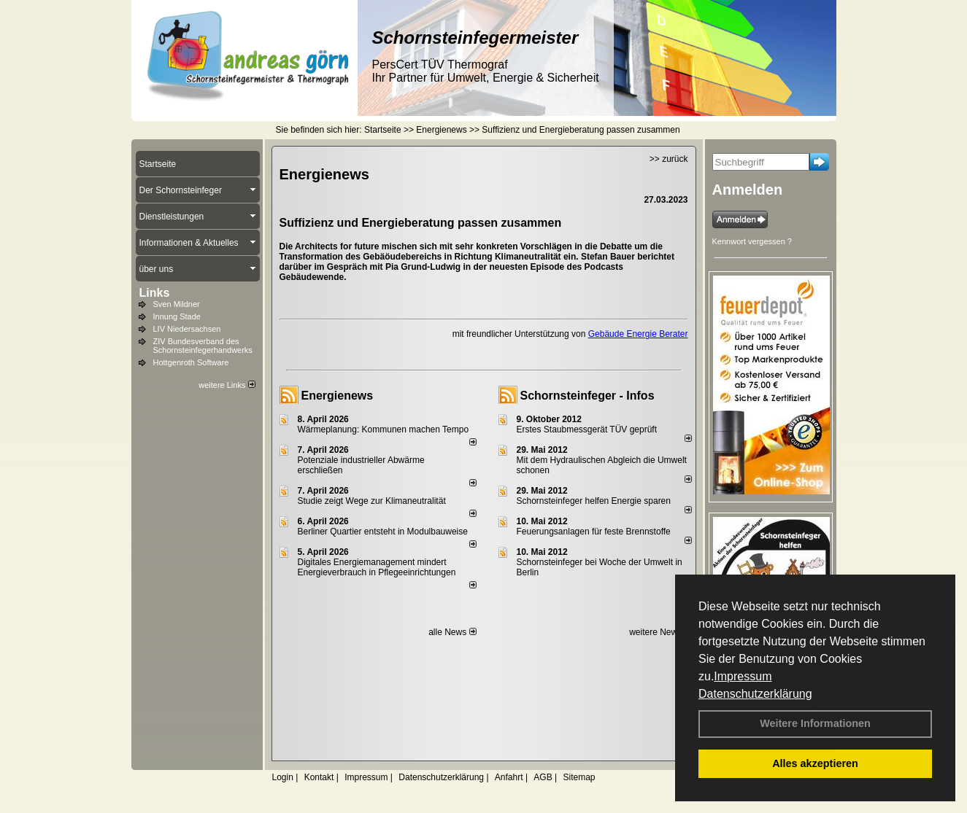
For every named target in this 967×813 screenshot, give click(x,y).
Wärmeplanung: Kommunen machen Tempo (383, 429)
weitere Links (227, 385)
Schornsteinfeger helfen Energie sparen (594, 501)
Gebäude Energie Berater (638, 334)
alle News (452, 632)
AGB (542, 777)
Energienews (337, 395)
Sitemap (579, 777)
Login (282, 777)
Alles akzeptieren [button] (815, 763)
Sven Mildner (176, 304)
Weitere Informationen (815, 723)
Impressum (742, 676)
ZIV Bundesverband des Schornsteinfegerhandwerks (203, 345)
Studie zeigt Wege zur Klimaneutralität (372, 501)
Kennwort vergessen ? (752, 241)
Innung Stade (177, 316)
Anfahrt (509, 777)
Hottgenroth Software (191, 362)
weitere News (660, 632)
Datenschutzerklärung (755, 694)
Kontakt (319, 777)
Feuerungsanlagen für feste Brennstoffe (594, 531)
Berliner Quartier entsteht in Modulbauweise (383, 531)
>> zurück (669, 159)
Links (154, 293)
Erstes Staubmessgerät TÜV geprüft (587, 429)
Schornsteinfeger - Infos (587, 395)
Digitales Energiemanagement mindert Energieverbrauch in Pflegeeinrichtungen (377, 567)
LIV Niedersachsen (187, 328)
